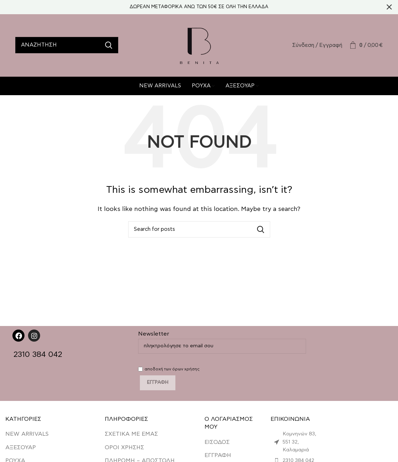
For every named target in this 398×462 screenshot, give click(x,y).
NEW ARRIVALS (27, 436)
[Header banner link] (188, 7)
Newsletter (222, 341)
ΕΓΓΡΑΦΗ (218, 457)
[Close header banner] (389, 7)
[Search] (66, 46)
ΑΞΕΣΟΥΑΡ (20, 449)
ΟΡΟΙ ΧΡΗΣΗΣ (124, 449)
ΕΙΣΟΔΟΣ (217, 444)
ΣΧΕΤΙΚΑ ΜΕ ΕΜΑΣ (131, 436)
